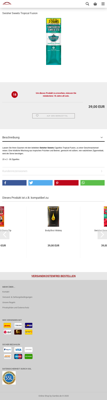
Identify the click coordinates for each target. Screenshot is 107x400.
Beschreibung (10, 137)
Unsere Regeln (8, 302)
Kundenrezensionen (14, 171)
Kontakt (5, 292)
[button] (14, 183)
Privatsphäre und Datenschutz (15, 307)
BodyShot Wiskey (53, 230)
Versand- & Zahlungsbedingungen (17, 297)
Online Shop (43, 396)
